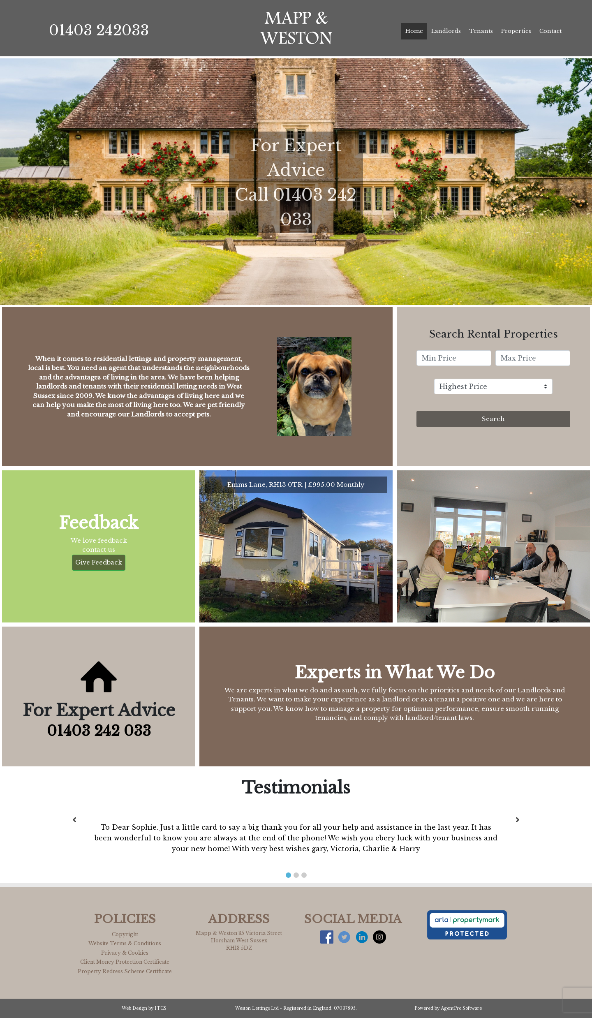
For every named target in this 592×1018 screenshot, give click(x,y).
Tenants (481, 31)
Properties (516, 31)
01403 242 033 (99, 731)
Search (493, 419)
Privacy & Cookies (124, 953)
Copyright (125, 934)
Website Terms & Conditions (124, 943)
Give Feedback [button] (98, 562)
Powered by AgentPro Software (448, 1008)
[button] (288, 875)
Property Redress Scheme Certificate (125, 971)
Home (414, 31)
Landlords (446, 31)
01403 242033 (99, 30)
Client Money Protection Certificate (124, 962)
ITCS (160, 1008)
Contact (550, 31)
